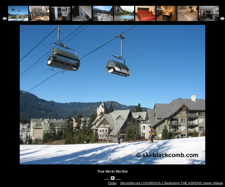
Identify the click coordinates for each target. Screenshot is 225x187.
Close (112, 183)
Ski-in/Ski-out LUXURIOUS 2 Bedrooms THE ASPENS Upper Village (171, 183)
